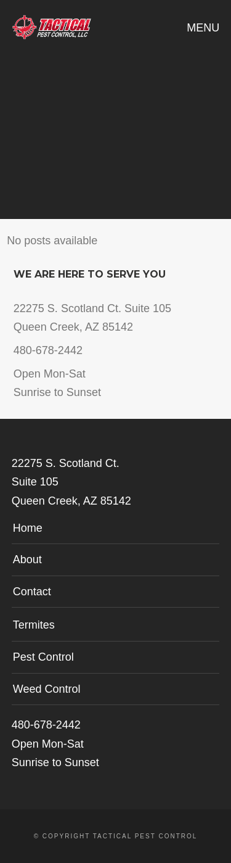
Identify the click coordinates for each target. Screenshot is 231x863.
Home (28, 528)
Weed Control (47, 689)
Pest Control (43, 657)
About (27, 559)
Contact (32, 591)
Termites (34, 625)
